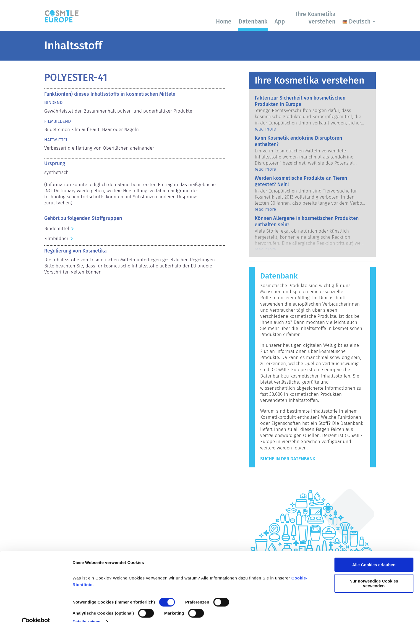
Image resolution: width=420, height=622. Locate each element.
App (280, 21)
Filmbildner (56, 238)
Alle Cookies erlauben (374, 554)
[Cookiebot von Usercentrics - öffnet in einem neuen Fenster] (36, 611)
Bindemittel (56, 228)
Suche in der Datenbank (287, 459)
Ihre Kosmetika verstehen (315, 18)
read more (265, 129)
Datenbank (253, 21)
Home (223, 21)
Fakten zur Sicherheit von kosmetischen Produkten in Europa (300, 101)
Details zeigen (86, 611)
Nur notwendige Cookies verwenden (373, 572)
